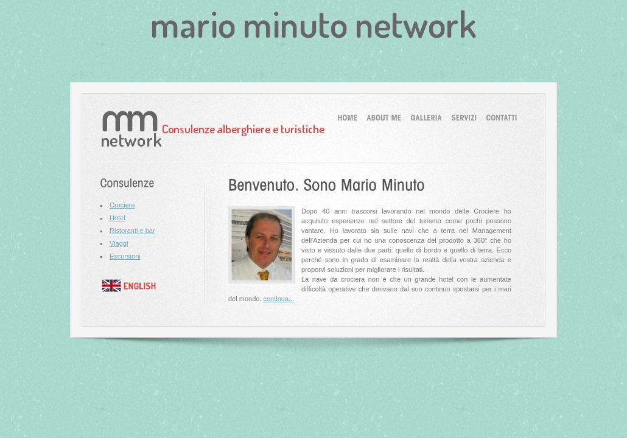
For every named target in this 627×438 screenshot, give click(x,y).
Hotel (117, 217)
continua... (278, 298)
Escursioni (125, 256)
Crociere (122, 205)
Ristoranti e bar (132, 230)
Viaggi (119, 243)
